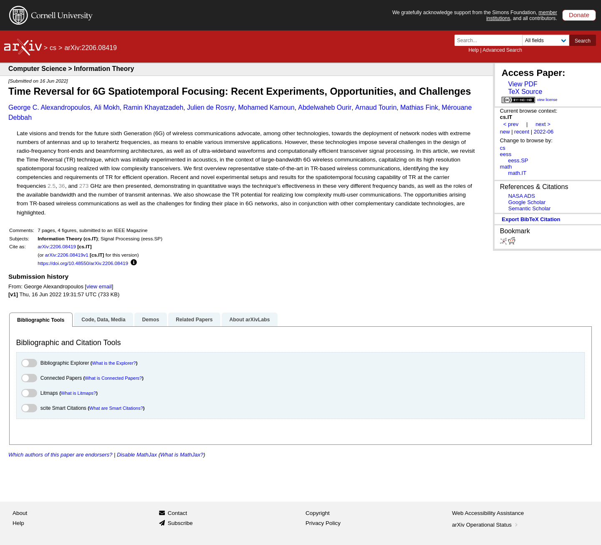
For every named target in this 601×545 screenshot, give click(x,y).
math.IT (517, 173)
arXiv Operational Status (485, 525)
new (505, 132)
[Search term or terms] (491, 40)
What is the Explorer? (114, 363)
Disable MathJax (137, 455)
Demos (150, 320)
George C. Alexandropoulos (49, 107)
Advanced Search (502, 50)
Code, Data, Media (103, 320)
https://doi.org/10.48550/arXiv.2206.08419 (83, 263)
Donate (579, 14)
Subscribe (180, 523)
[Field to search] (545, 40)
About (20, 513)
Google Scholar (526, 202)
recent (521, 132)
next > (542, 124)
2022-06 (544, 132)
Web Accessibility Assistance (488, 513)
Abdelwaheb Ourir (324, 107)
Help (473, 50)
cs (53, 47)
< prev (510, 124)
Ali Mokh (106, 107)
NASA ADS (521, 196)
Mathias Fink (419, 107)
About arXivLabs (249, 320)
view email (98, 286)
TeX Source (525, 91)
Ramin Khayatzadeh (153, 107)
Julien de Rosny (211, 107)
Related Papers (194, 320)
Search (583, 41)
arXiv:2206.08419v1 (66, 254)
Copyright (318, 513)
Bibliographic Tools (40, 320)
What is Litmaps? (78, 393)
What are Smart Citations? (116, 408)
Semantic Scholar (529, 208)
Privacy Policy (323, 523)
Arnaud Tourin (375, 107)
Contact (177, 513)
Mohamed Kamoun (266, 107)
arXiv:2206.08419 (57, 246)
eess (505, 154)
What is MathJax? (181, 455)
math (506, 167)
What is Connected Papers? (113, 378)
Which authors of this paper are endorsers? (60, 455)
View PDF (522, 84)
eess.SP (518, 160)
